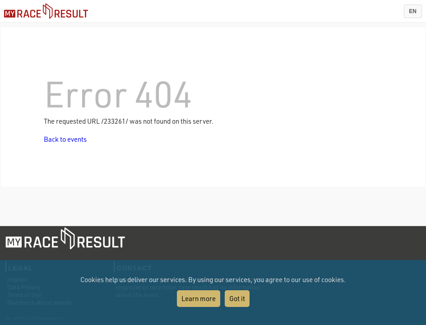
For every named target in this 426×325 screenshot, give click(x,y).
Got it (237, 298)
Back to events (65, 139)
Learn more (198, 298)
